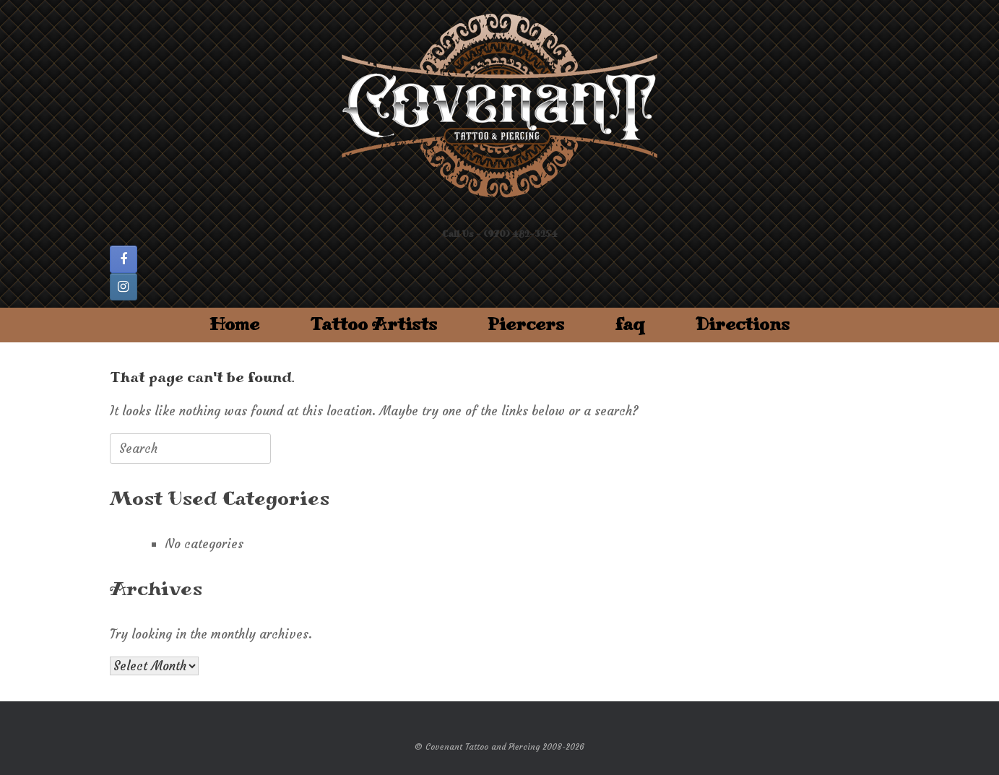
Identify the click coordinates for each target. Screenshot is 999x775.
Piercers (526, 324)
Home (234, 324)
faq (630, 324)
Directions (743, 324)
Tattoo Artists (373, 324)
